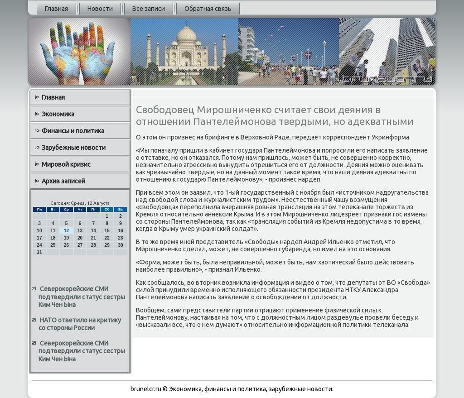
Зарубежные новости (74, 147)
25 (52, 245)
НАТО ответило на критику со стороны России (80, 324)
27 (79, 245)
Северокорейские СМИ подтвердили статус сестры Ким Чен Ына (82, 296)
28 (93, 245)
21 (93, 237)
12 (66, 230)
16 (120, 230)
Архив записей (63, 181)
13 (79, 230)
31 (39, 252)
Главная (56, 8)
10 (39, 230)
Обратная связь (208, 8)
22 (107, 237)
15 (107, 230)
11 (52, 230)
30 (120, 245)
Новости (100, 8)
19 (66, 237)
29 (107, 245)
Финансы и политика (73, 130)
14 (93, 230)
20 (79, 237)
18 (52, 237)
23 (120, 237)
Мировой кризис (66, 164)
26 (66, 245)
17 (39, 237)
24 (39, 245)
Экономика (58, 114)
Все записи (148, 8)
